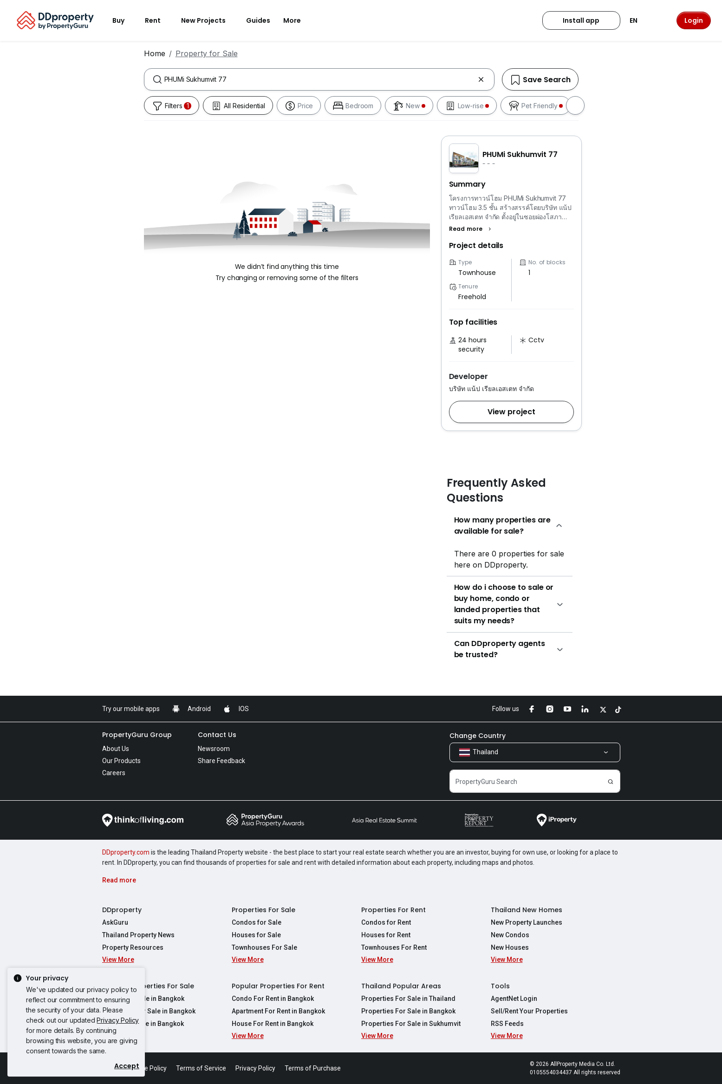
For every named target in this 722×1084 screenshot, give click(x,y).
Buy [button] (124, 20)
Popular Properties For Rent (278, 986)
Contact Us (217, 734)
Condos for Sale (256, 922)
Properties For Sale (263, 909)
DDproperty (122, 909)
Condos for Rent (386, 922)
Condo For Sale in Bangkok (143, 998)
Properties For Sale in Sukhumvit (411, 1023)
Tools (500, 986)
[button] (471, 229)
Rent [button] (158, 20)
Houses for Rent (385, 935)
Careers (113, 773)
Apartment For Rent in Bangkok (278, 1011)
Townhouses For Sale (264, 947)
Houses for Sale (256, 935)
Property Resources (132, 947)
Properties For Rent (393, 909)
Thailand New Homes (526, 909)
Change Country (477, 735)
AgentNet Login (514, 998)
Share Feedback (221, 760)
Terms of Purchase (313, 1068)
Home (154, 53)
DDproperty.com (126, 852)
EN (639, 20)
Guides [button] (258, 20)
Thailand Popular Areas (401, 986)
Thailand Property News (138, 935)
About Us (115, 748)
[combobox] (319, 79)
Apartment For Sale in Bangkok (148, 1011)
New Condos (510, 935)
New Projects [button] (209, 20)
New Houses (510, 947)
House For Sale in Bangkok (143, 1023)
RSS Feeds (507, 1023)
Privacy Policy (118, 1020)
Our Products (121, 760)
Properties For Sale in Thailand (408, 998)
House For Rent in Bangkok (272, 1023)
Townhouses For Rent (394, 947)
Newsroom (214, 748)
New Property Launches (526, 922)
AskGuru (115, 922)
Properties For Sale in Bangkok (408, 1011)
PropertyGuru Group (137, 734)
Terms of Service (201, 1068)
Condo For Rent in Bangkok (273, 998)
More (297, 20)
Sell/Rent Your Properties (529, 1011)
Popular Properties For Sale (148, 986)
